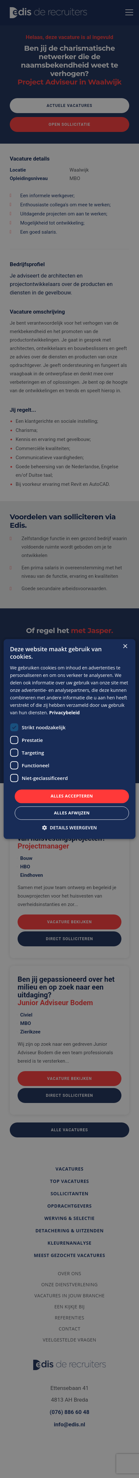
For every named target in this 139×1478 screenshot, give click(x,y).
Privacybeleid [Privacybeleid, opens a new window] (64, 713)
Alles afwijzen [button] (72, 813)
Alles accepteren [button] (71, 796)
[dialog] (70, 739)
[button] (69, 828)
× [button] (124, 646)
